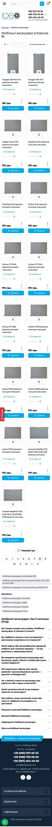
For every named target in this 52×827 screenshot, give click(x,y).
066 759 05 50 (35, 14)
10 (14, 564)
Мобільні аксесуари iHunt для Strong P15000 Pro (25, 587)
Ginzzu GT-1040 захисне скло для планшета (10, 267)
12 (26, 564)
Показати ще (26, 550)
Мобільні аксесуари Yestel (14, 602)
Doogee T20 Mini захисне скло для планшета (36, 82)
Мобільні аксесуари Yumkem (16, 598)
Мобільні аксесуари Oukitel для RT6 (19, 576)
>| (38, 564)
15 (6, 44)
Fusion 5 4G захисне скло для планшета (37, 205)
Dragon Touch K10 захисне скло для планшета (10, 144)
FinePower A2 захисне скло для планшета (12, 205)
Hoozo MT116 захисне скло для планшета (38, 328)
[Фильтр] (2, 414)
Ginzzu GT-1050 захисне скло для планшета (10, 329)
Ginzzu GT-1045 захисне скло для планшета (36, 267)
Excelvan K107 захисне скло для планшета (38, 143)
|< (7, 559)
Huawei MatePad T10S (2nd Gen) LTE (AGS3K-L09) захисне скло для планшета (12, 514)
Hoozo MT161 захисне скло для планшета (12, 390)
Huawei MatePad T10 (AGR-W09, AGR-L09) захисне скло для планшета (37, 452)
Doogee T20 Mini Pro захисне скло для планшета (11, 82)
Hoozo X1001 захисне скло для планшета (11, 450)
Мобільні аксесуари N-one (14, 611)
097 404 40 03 (36, 17)
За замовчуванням (39, 44)
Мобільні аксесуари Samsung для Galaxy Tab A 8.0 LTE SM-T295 (25, 581)
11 (20, 564)
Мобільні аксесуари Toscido (15, 607)
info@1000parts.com (26, 765)
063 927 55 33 (35, 11)
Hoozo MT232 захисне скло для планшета (38, 390)
